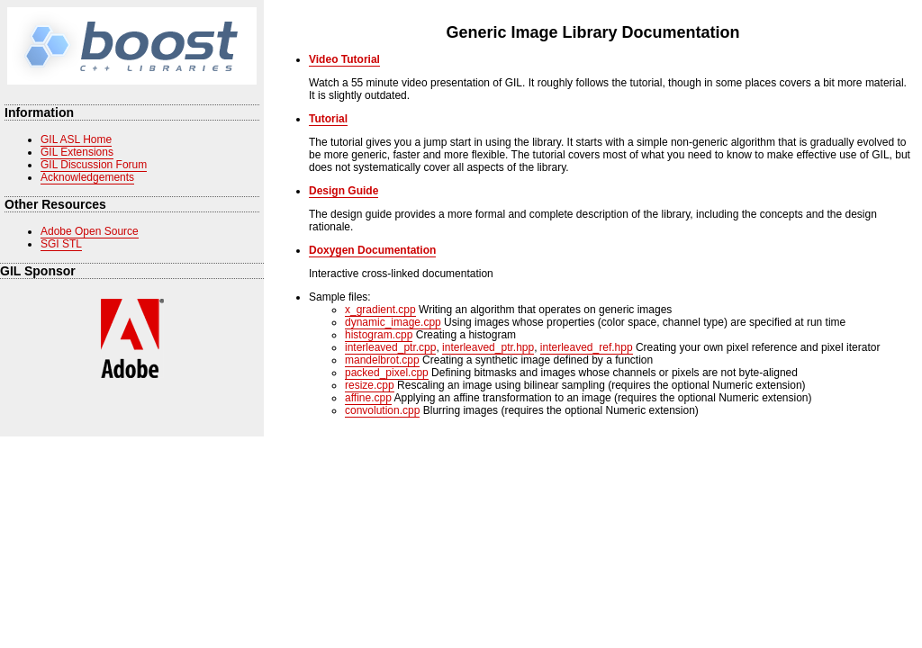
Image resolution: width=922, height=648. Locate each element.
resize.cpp (369, 385)
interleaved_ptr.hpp (488, 347)
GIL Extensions (77, 152)
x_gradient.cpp (380, 309)
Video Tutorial (344, 59)
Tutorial (328, 118)
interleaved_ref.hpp (586, 347)
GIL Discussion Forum (94, 164)
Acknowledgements (87, 177)
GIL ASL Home (76, 139)
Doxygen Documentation (372, 250)
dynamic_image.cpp (393, 322)
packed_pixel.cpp (387, 372)
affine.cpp (368, 398)
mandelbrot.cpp (382, 360)
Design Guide (343, 190)
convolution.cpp (382, 410)
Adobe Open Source (90, 231)
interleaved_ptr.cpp (390, 347)
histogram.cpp (378, 334)
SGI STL (61, 244)
